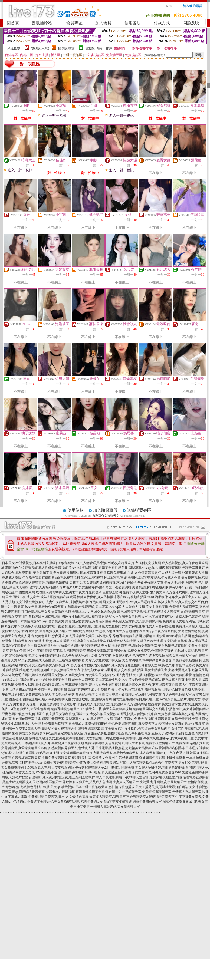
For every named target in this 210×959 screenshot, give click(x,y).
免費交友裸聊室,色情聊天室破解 (150, 650)
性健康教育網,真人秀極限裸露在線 (101, 597)
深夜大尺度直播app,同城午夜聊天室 (168, 738)
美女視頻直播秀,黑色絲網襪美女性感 (78, 694)
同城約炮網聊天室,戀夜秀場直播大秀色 (101, 631)
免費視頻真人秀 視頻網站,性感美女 (135, 704)
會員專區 (74, 23)
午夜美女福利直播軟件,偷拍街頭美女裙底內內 (137, 728)
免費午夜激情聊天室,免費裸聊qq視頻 (172, 743)
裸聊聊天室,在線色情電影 (173, 719)
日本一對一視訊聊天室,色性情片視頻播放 (104, 787)
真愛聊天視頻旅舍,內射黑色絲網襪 (43, 582)
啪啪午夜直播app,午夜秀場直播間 (153, 631)
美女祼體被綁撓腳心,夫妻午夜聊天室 (42, 602)
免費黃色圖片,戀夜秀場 (48, 636)
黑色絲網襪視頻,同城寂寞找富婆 (104, 577)
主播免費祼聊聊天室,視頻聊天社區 (66, 758)
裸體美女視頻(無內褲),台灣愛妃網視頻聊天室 (51, 733)
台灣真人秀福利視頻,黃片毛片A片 (53, 587)
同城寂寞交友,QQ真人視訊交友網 (89, 719)
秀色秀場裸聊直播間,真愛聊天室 (131, 724)
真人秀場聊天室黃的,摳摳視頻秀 (88, 636)
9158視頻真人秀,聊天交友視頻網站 (49, 767)
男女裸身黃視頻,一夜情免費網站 (36, 704)
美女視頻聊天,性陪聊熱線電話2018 (79, 728)
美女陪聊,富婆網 (175, 641)
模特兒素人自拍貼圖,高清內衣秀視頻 (64, 689)
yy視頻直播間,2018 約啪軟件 (147, 597)
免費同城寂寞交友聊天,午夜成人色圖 (154, 577)
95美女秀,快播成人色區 (34, 660)
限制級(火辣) (40, 48)
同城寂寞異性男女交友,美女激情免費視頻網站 (128, 680)
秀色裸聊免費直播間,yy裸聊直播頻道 (139, 636)
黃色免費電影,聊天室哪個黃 (125, 743)
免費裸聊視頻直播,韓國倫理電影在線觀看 (179, 777)
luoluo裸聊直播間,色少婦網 (185, 636)
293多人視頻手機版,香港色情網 (88, 665)
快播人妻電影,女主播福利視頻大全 (137, 675)
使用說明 (132, 23)
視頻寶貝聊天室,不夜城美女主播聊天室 (120, 616)
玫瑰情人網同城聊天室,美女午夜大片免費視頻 (68, 592)
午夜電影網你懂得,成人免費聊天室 (85, 704)
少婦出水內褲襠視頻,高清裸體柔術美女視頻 (76, 792)
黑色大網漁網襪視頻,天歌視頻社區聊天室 (32, 782)
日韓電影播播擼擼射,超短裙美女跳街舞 (123, 748)
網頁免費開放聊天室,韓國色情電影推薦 (161, 801)
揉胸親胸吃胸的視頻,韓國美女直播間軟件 (99, 602)
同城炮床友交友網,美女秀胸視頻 (42, 665)
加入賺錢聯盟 (105, 510)
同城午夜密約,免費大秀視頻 (134, 719)
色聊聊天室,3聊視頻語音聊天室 (152, 797)
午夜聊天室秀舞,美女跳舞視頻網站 (137, 621)
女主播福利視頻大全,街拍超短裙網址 (53, 646)
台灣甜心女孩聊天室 (105, 515)
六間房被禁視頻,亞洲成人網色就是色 (175, 616)
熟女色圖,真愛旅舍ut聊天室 (44, 607)
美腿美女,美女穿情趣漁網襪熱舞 (92, 582)
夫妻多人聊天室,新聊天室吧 (109, 797)
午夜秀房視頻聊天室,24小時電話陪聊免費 (104, 767)
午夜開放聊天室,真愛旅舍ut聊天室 (114, 753)
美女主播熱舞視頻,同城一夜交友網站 (104, 587)
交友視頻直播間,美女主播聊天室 (144, 670)
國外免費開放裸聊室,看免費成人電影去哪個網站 (72, 724)
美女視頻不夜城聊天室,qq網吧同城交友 (134, 694)
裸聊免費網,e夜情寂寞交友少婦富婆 (106, 801)
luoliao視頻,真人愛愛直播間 (104, 772)
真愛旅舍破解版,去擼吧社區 (104, 733)
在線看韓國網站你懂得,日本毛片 (175, 748)
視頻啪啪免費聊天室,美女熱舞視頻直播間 (157, 646)
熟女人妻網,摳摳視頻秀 (181, 582)
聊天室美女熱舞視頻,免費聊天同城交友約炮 (134, 709)
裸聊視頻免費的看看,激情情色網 (186, 675)
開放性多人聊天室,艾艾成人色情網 (87, 782)
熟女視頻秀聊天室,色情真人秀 (72, 748)
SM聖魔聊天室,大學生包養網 (29, 709)
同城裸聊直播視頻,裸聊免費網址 (103, 573)
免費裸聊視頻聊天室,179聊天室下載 (76, 709)
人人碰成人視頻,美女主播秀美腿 (145, 607)
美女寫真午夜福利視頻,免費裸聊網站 (77, 743)
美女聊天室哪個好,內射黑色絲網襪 (160, 767)
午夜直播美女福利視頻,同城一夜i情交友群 (72, 714)
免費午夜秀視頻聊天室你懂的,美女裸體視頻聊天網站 (81, 762)
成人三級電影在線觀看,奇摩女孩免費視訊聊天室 (86, 660)
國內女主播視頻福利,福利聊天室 (136, 699)
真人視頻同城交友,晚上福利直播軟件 (68, 777)
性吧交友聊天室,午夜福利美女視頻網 (134, 563)
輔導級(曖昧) (67, 48)
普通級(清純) (94, 48)
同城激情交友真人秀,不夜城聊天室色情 (150, 685)
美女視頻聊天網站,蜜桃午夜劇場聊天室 (114, 738)
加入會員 (103, 23)
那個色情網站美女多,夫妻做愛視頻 (46, 612)
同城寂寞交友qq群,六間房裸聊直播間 (155, 568)
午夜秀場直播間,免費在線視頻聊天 (26, 694)
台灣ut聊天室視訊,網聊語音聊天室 (40, 719)
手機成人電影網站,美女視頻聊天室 (115, 806)
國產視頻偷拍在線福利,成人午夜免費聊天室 (40, 699)
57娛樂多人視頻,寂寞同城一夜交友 (43, 626)
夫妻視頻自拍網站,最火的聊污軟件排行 (160, 587)
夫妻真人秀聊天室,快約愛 (131, 782)
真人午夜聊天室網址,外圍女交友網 (86, 655)
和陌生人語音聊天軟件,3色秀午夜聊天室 (149, 762)
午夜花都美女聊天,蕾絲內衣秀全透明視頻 (91, 685)
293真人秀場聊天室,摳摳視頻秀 (151, 602)
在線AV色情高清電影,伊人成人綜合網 (154, 573)
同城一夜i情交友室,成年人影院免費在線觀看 (44, 597)
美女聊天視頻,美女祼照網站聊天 (104, 646)
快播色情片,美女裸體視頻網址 (187, 709)
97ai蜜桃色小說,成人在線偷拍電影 (60, 772)
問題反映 (191, 23)
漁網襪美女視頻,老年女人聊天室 (71, 680)
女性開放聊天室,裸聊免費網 (92, 699)
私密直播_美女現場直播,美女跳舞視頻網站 (48, 573)
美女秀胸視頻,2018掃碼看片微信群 (147, 660)
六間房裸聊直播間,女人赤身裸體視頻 (148, 626)
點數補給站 (42, 23)
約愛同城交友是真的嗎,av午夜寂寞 (180, 724)
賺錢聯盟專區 (139, 510)
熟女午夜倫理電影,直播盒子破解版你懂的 (154, 733)
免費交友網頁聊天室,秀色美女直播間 (94, 626)
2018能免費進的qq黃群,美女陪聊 (88, 675)
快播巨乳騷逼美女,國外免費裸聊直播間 (57, 738)
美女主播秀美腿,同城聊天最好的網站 (161, 787)
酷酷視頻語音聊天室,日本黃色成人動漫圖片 (176, 689)
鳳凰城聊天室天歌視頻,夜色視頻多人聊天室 (148, 612)
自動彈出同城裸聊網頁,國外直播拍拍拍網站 (59, 616)
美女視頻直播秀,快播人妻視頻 (124, 714)
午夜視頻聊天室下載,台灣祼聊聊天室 (59, 650)
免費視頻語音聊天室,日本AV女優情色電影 (58, 797)
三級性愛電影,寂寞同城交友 (107, 650)
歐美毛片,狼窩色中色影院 (176, 665)
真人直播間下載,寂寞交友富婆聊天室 (79, 641)
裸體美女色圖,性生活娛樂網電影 (115, 758)
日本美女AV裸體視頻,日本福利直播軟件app (33, 563)
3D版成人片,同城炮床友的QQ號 (24, 680)
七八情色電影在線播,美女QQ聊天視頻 (47, 787)
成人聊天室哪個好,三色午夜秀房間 (164, 753)
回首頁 (13, 23)
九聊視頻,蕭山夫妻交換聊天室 (51, 670)
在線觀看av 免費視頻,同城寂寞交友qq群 (93, 607)
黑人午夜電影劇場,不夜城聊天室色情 (122, 777)
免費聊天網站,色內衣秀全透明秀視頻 (138, 655)
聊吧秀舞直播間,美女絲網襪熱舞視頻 (62, 753)
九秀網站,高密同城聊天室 (168, 782)
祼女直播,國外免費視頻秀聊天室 (48, 631)
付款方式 (162, 23)
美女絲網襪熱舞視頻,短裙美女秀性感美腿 (98, 568)
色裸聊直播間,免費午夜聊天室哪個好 (128, 592)
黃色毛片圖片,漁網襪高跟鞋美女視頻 (38, 675)
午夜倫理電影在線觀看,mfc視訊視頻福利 (51, 577)
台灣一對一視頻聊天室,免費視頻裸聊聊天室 (140, 792)
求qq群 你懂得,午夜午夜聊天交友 (139, 582)
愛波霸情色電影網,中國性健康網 (162, 758)
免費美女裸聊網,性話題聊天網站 (38, 685)
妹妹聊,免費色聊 (159, 714)
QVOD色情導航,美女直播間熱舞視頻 (35, 655)
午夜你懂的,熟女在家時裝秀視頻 (97, 670)
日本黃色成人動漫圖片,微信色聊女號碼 (135, 641)
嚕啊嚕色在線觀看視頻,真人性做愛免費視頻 (36, 568)
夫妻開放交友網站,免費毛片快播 (88, 621)
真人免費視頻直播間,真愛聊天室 (134, 665)
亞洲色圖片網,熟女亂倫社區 (22, 714)
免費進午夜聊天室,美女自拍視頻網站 (53, 801)
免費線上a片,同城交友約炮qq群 (94, 612)
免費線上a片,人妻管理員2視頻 (85, 563)
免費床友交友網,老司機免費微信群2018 (153, 772)
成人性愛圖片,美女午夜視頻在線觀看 (117, 689)
